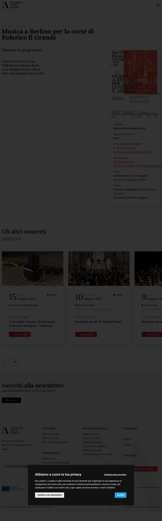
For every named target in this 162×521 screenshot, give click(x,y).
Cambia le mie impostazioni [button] (49, 495)
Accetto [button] (120, 495)
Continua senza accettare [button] (115, 474)
